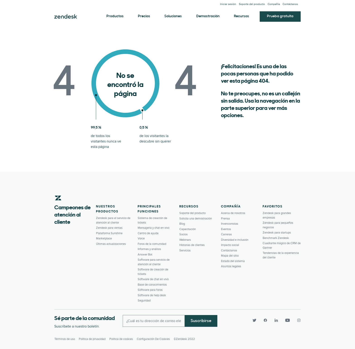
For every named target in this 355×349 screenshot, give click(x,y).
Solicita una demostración (195, 218)
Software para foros (150, 290)
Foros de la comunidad (152, 244)
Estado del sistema (233, 261)
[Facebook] (265, 320)
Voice (141, 238)
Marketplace (104, 238)
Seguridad (144, 300)
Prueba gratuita (280, 16)
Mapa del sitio (230, 256)
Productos (115, 16)
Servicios (185, 250)
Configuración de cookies (153, 339)
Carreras (226, 234)
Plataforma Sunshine (109, 233)
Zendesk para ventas (109, 228)
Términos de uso (64, 339)
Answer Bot (145, 254)
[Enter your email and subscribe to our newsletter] (154, 321)
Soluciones (173, 16)
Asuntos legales (231, 266)
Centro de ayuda (148, 233)
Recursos (241, 16)
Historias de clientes (192, 245)
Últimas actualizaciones (111, 244)
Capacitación (187, 229)
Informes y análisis (149, 249)
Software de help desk (152, 295)
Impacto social (230, 245)
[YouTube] (287, 320)
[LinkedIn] (276, 320)
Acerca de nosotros (233, 213)
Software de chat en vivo (153, 279)
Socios (183, 234)
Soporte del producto (252, 4)
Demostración (208, 16)
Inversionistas (229, 224)
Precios (144, 16)
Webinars (185, 240)
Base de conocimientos (152, 284)
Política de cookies (121, 339)
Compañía (274, 4)
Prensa (225, 218)
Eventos (226, 229)
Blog (182, 224)
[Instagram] (297, 320)
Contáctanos (290, 4)
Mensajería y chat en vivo (153, 228)
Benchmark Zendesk (276, 238)
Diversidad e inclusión (234, 240)
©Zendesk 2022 (184, 339)
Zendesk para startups (277, 232)
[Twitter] (254, 320)
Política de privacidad (92, 339)
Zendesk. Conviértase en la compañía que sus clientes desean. (65, 16)
